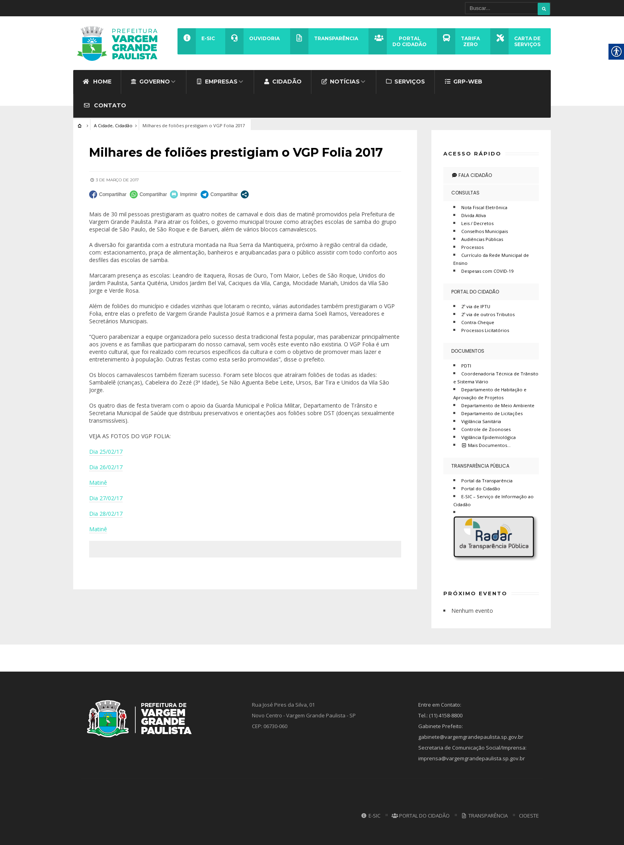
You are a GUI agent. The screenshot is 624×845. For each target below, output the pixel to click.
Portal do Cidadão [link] (475, 291)
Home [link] (96, 81)
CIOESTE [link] (529, 815)
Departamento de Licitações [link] (492, 413)
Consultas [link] (465, 192)
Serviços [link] (405, 81)
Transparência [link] (484, 815)
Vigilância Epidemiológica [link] (488, 437)
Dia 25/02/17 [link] (106, 451)
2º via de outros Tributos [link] (488, 314)
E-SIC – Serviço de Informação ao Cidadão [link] (493, 500)
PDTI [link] (466, 366)
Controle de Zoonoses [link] (486, 429)
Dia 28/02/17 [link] (106, 513)
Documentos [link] (467, 351)
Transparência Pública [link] (480, 465)
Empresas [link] (217, 81)
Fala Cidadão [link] (471, 175)
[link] (119, 43)
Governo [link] (150, 81)
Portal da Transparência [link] (487, 481)
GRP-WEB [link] (463, 81)
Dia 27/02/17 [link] (106, 498)
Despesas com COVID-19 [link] (487, 271)
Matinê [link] (98, 482)
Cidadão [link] (282, 81)
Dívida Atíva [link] (473, 215)
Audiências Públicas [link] (482, 239)
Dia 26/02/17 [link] (106, 467)
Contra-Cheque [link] (477, 322)
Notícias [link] (340, 81)
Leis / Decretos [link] (477, 223)
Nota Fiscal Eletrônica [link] (484, 207)
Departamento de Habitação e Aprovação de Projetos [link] (489, 393)
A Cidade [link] (103, 125)
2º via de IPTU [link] (475, 306)
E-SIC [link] (370, 815)
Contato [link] (104, 105)
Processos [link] (472, 247)
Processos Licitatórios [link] (485, 330)
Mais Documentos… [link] (486, 445)
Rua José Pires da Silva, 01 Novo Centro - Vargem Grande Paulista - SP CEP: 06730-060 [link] (304, 715)
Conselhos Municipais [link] (484, 231)
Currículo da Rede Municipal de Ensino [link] (491, 259)
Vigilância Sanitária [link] (481, 421)
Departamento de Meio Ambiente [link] (497, 405)
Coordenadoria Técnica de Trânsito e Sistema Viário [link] (495, 378)
